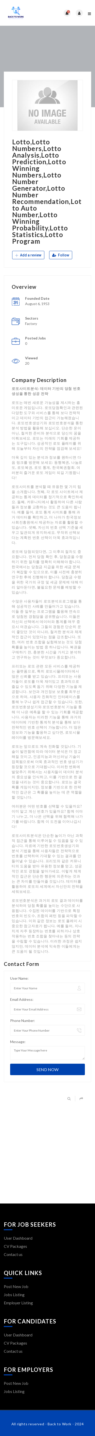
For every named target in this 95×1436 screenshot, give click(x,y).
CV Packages (15, 1246)
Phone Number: (22, 1020)
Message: (18, 1042)
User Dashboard (18, 1238)
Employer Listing (18, 1302)
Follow (60, 255)
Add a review (28, 255)
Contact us (13, 1254)
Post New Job (16, 1286)
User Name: (19, 978)
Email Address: (21, 999)
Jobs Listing (14, 1294)
